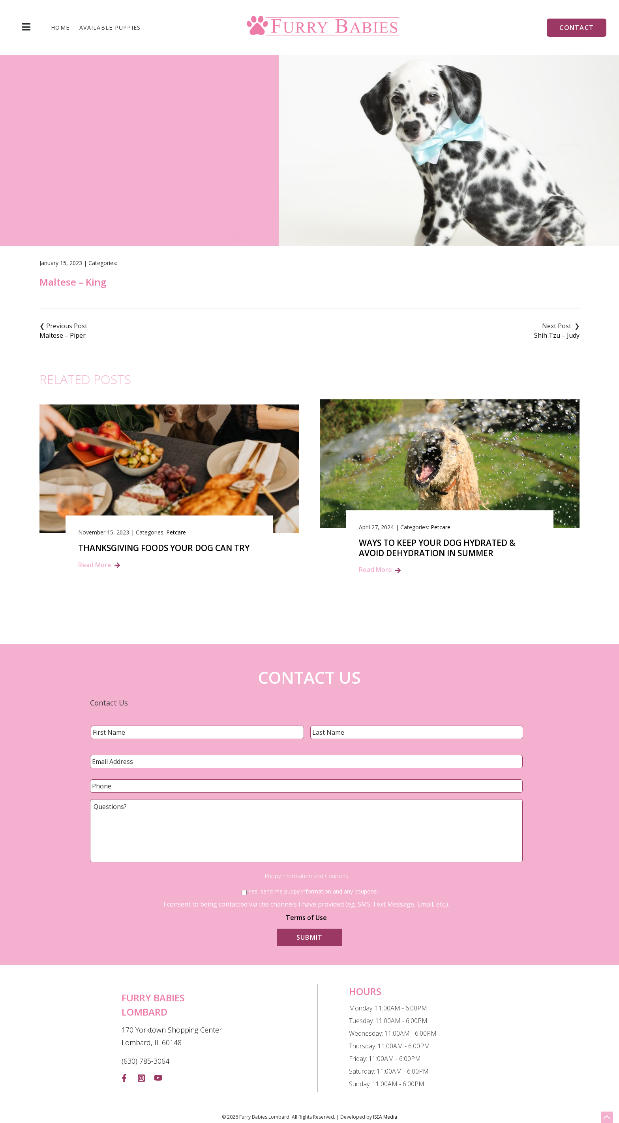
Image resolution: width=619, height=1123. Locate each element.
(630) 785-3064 (145, 1061)
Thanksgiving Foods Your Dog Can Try (163, 548)
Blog (291, 185)
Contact (576, 27)
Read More (94, 565)
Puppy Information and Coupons (306, 876)
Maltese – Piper (62, 335)
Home (60, 27)
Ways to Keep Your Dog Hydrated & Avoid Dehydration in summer (437, 548)
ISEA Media (385, 1117)
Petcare (176, 532)
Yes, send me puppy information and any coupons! (313, 891)
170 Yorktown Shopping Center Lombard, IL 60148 (172, 1036)
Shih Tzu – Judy (557, 335)
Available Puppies (110, 27)
